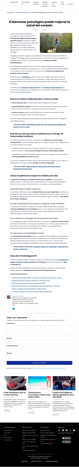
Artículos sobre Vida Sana (22, 12)
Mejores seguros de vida (28, 430)
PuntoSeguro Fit (26, 3)
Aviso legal (24, 461)
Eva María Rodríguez (18, 296)
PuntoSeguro (10, 12)
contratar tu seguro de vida (30, 88)
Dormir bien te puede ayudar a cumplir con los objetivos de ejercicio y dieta (36, 278)
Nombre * (9, 338)
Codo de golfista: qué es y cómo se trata (15, 393)
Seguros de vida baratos (28, 433)
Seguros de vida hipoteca (29, 439)
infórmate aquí (26, 92)
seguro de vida (29, 262)
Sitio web (9, 353)
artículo (14, 56)
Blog (5, 435)
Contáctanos (7, 440)
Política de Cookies (36, 461)
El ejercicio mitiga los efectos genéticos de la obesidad (63, 394)
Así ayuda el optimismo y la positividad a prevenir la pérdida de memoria (36, 286)
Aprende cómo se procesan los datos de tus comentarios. (48, 368)
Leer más (6, 411)
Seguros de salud (45, 430)
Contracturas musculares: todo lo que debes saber (39, 394)
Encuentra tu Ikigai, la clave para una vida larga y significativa (32, 292)
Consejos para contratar (28, 450)
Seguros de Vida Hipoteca (45, 4)
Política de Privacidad (52, 461)
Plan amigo (7, 433)
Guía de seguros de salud (47, 433)
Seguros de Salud (54, 4)
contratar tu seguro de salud (52, 88)
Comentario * (11, 323)
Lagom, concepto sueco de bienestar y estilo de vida (29, 289)
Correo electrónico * (13, 346)
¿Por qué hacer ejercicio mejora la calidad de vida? (28, 283)
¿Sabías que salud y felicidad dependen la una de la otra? (31, 281)
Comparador (13, 2)
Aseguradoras (8, 438)
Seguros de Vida (36, 3)
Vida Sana (62, 3)
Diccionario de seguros (46, 444)
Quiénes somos (8, 430)
